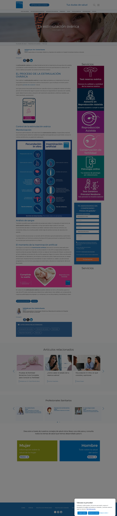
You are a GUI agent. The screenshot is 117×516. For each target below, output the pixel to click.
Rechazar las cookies (93, 513)
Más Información (91, 509)
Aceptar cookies (82, 513)
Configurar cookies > (103, 512)
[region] (95, 507)
